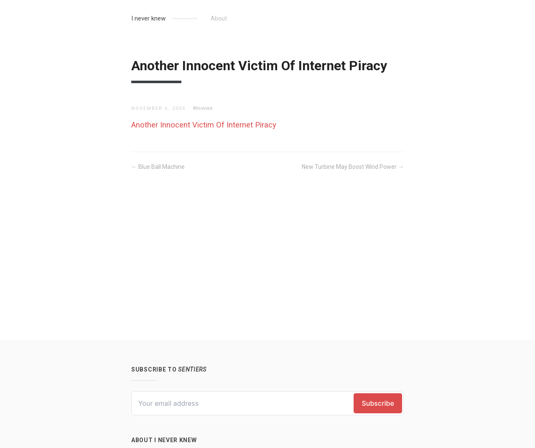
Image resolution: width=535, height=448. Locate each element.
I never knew (148, 18)
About (219, 18)
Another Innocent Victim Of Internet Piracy (203, 124)
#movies (203, 108)
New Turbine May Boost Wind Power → (353, 166)
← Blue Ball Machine (158, 166)
